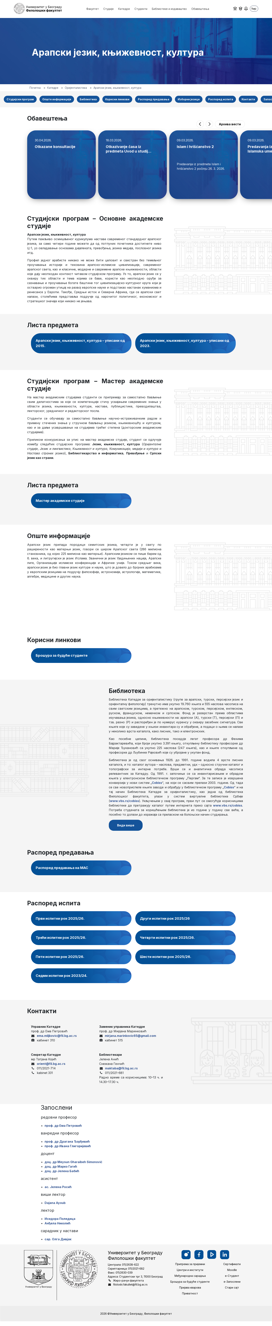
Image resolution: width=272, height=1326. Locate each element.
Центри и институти (190, 1274)
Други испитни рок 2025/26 (166, 922)
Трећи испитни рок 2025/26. (63, 941)
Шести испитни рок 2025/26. (167, 960)
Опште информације (56, 99)
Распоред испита (220, 99)
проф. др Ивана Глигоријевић (68, 1151)
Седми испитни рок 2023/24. (63, 980)
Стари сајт (232, 1292)
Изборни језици (189, 99)
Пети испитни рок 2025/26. (62, 960)
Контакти (248, 99)
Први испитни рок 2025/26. (62, 922)
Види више (126, 827)
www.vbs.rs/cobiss (124, 802)
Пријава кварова (190, 1292)
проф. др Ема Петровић (63, 1130)
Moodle (232, 1274)
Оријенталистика (76, 87)
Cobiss (157, 784)
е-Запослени (232, 1286)
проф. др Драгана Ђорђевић (67, 1146)
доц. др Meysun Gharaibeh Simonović (73, 1167)
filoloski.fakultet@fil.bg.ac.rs (130, 1289)
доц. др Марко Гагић (61, 1171)
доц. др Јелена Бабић (62, 1176)
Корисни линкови (117, 99)
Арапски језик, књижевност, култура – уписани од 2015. (82, 344)
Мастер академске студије (62, 501)
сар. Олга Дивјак (58, 1244)
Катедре (52, 87)
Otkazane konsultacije (55, 146)
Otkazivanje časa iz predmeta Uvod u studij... (129, 148)
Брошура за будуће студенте (64, 657)
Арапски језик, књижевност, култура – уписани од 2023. (186, 344)
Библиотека (88, 99)
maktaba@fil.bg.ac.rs (121, 1073)
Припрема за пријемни (190, 1268)
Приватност (190, 1298)
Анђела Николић (57, 1228)
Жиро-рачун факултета (128, 1285)
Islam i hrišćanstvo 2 (195, 146)
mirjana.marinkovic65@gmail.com (130, 1040)
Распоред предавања (153, 99)
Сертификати (232, 1268)
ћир (254, 8)
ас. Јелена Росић (58, 1192)
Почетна (35, 87)
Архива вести (230, 124)
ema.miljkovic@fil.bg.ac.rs (57, 1040)
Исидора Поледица (60, 1223)
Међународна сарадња (190, 1280)
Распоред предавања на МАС (65, 871)
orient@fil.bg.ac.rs (51, 1068)
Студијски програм (20, 99)
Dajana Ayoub (55, 1207)
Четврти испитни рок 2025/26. (169, 941)
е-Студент (232, 1280)
